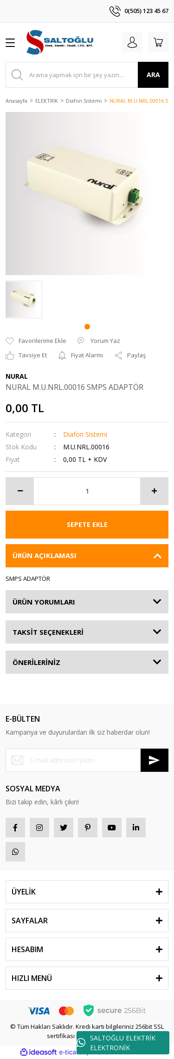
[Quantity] (87, 491)
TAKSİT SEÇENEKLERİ (48, 632)
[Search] (87, 75)
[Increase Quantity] (154, 491)
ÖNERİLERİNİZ (36, 662)
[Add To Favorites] (36, 341)
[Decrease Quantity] (20, 491)
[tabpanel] (24, 299)
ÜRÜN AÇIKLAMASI (45, 555)
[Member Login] (132, 42)
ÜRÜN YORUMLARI (44, 601)
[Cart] (158, 42)
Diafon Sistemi (85, 434)
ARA (153, 74)
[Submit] (154, 760)
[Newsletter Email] (87, 760)
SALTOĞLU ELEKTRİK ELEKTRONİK (116, 1042)
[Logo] (60, 42)
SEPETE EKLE (87, 524)
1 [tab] (87, 326)
